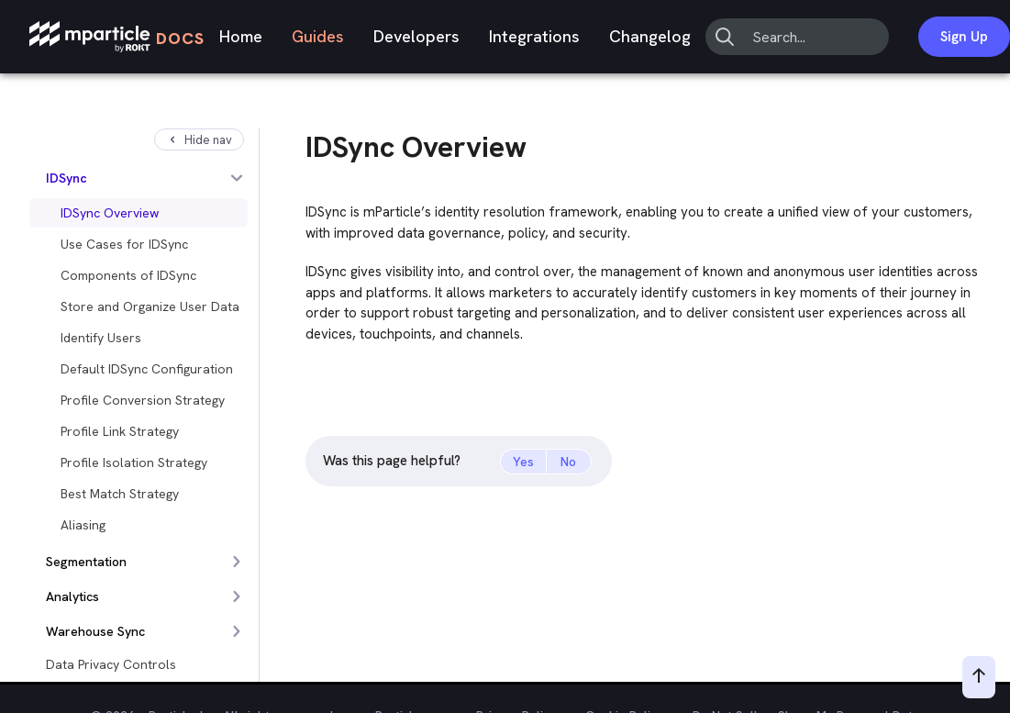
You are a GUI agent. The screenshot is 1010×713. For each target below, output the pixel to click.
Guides (318, 36)
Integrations (534, 36)
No (568, 461)
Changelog (650, 36)
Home (240, 36)
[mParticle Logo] (117, 37)
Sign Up (964, 37)
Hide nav (199, 140)
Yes (523, 461)
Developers (416, 36)
